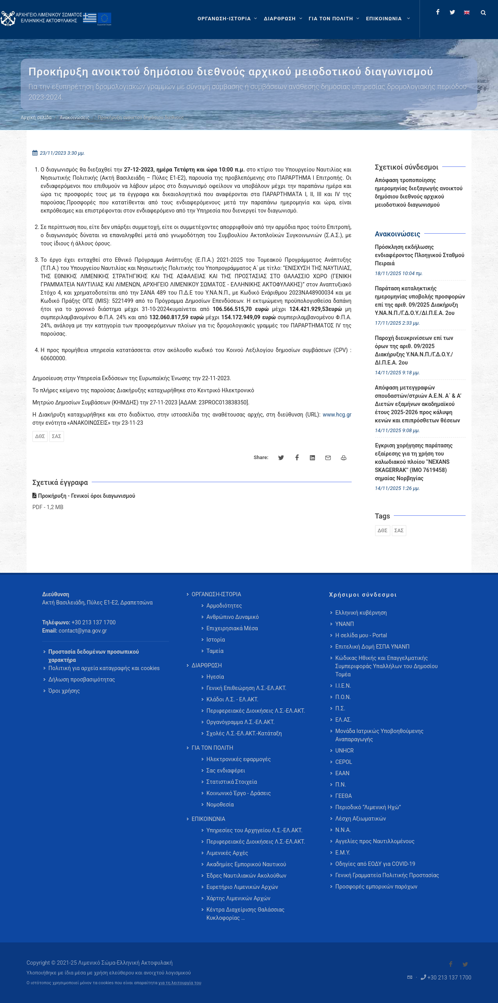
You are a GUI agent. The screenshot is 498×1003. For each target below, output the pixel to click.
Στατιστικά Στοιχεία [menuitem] (231, 782)
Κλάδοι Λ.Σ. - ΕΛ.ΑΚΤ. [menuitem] (232, 699)
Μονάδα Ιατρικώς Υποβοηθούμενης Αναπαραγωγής (379, 735)
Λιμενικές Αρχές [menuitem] (227, 853)
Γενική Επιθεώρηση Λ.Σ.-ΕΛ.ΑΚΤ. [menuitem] (246, 688)
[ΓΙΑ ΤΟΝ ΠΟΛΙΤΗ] (335, 19)
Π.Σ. (340, 708)
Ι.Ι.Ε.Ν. (343, 686)
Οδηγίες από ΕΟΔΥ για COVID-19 (375, 864)
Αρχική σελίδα (36, 117)
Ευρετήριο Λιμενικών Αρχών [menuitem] (242, 887)
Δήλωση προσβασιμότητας (81, 679)
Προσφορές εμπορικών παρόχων (376, 886)
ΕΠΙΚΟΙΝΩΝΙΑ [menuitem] (208, 819)
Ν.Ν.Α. (343, 830)
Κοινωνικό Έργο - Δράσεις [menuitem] (238, 793)
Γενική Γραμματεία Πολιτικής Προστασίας (387, 875)
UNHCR (344, 750)
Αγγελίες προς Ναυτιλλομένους (374, 841)
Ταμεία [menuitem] (215, 651)
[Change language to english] (467, 12)
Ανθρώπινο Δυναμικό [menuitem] (232, 617)
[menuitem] (389, 19)
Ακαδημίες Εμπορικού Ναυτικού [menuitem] (246, 864)
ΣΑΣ (56, 436)
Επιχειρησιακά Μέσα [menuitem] (232, 628)
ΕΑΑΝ (342, 773)
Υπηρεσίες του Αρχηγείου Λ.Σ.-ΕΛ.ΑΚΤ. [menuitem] (254, 830)
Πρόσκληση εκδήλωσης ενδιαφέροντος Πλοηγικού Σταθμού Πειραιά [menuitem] (419, 255)
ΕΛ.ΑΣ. (343, 720)
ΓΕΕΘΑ (343, 796)
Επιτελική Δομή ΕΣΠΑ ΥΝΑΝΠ (372, 647)
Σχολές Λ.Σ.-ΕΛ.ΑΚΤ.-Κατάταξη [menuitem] (244, 733)
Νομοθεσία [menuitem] (220, 804)
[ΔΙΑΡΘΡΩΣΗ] (284, 19)
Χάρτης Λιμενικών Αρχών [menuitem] (238, 898)
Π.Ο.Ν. (343, 697)
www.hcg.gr (337, 414)
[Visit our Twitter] (465, 964)
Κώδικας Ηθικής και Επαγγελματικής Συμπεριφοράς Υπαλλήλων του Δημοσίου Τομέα (386, 666)
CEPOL (343, 762)
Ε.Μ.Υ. (342, 852)
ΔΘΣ (40, 436)
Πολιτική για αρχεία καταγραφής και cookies (104, 668)
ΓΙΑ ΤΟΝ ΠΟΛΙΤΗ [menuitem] (212, 748)
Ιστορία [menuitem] (215, 639)
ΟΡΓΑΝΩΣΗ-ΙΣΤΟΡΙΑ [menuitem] (216, 594)
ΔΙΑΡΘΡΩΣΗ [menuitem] (207, 665)
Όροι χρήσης (64, 691)
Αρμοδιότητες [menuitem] (224, 606)
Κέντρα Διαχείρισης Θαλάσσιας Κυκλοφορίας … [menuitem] (245, 913)
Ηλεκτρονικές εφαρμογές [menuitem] (238, 759)
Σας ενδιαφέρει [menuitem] (225, 770)
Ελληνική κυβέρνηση (361, 613)
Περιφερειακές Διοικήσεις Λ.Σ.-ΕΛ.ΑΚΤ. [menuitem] (255, 711)
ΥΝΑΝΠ (344, 624)
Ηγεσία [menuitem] (215, 677)
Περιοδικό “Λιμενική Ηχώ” (368, 807)
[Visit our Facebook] (451, 964)
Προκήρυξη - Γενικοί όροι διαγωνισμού (83, 496)
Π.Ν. (340, 784)
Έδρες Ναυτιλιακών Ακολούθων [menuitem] (246, 875)
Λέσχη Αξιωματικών (360, 818)
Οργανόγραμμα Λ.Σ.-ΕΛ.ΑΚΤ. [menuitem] (240, 722)
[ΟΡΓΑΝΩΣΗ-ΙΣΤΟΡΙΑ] (228, 19)
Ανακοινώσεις (74, 117)
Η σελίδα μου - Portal (361, 635)
